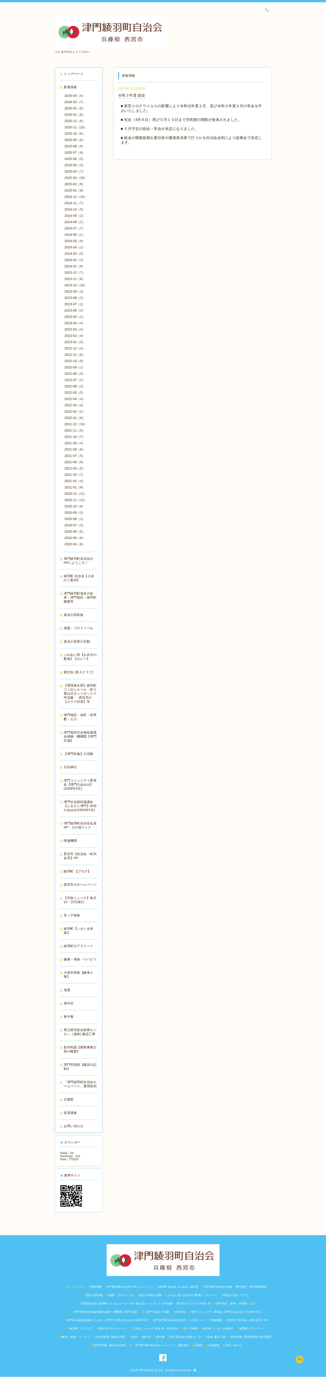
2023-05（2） (75, 317)
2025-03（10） (76, 178)
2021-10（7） (75, 437)
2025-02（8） (75, 184)
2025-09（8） (75, 140)
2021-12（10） (76, 424)
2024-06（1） (75, 234)
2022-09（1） (75, 367)
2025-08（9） (75, 146)
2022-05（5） (75, 392)
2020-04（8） (75, 544)
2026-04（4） (75, 95)
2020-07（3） (75, 525)
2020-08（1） (75, 519)
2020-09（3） (75, 512)
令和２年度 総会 (131, 95)
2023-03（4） (75, 329)
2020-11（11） (76, 500)
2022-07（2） (75, 380)
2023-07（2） (75, 304)
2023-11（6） (75, 279)
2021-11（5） (75, 430)
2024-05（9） (75, 241)
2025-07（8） (75, 152)
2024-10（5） (75, 209)
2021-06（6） (75, 462)
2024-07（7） (75, 228)
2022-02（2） (75, 411)
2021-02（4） (75, 481)
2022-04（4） (75, 399)
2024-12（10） (76, 197)
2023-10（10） (76, 285)
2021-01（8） (75, 487)
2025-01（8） (75, 190)
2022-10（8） (75, 361)
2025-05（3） (75, 165)
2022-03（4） (75, 405)
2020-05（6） (75, 538)
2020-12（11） (76, 493)
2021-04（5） (75, 468)
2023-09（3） (75, 291)
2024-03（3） (75, 253)
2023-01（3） (75, 342)
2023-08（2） (75, 298)
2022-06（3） (75, 386)
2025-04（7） (75, 171)
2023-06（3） (75, 310)
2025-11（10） (76, 127)
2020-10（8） (75, 506)
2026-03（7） (75, 102)
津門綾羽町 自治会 (151, 1370)
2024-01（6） (75, 266)
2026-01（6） (75, 114)
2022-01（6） (75, 418)
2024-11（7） (75, 203)
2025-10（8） (75, 133)
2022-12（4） (75, 348)
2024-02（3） (75, 260)
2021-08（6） (75, 449)
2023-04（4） (75, 323)
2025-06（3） (75, 159)
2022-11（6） (75, 354)
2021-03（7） (75, 474)
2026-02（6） (75, 108)
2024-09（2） (75, 215)
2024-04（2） (75, 247)
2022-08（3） (75, 373)
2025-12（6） (75, 121)
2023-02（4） (75, 335)
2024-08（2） (75, 222)
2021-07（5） (75, 456)
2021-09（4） (75, 443)
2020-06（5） (75, 531)
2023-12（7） (75, 272)
